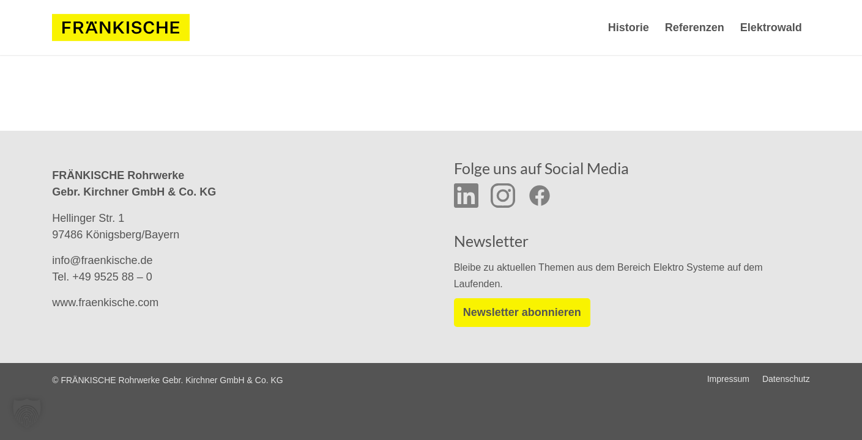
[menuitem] (628, 27)
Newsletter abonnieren (522, 312)
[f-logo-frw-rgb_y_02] (121, 27)
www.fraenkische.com (105, 302)
